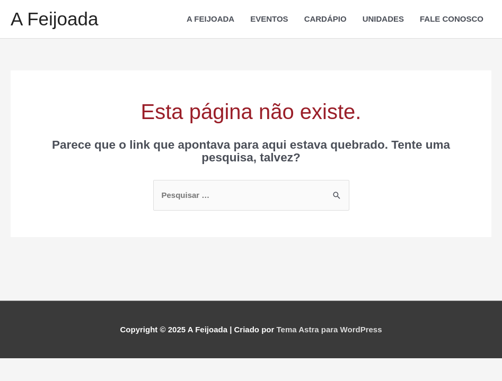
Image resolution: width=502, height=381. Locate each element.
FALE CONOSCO (451, 18)
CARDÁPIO (325, 18)
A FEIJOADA (210, 18)
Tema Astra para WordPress (329, 329)
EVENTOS (269, 18)
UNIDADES (383, 18)
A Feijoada (54, 18)
